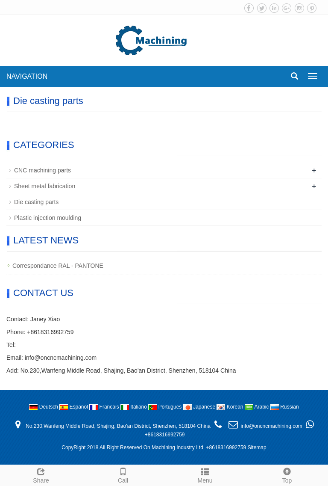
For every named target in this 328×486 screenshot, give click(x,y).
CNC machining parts (42, 170)
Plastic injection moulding (47, 217)
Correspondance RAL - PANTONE (57, 265)
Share (41, 474)
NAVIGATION (26, 76)
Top (287, 474)
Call (123, 474)
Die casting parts (36, 202)
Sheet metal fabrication (44, 186)
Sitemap (257, 447)
